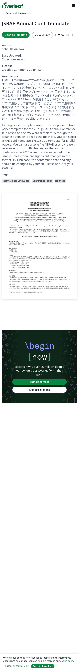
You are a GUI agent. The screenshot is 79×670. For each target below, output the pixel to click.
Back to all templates (16, 13)
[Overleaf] (12, 5)
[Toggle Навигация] (73, 5)
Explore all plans (39, 389)
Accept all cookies (43, 666)
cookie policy (67, 660)
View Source (42, 35)
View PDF (64, 35)
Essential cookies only (17, 665)
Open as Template (16, 35)
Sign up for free (39, 382)
